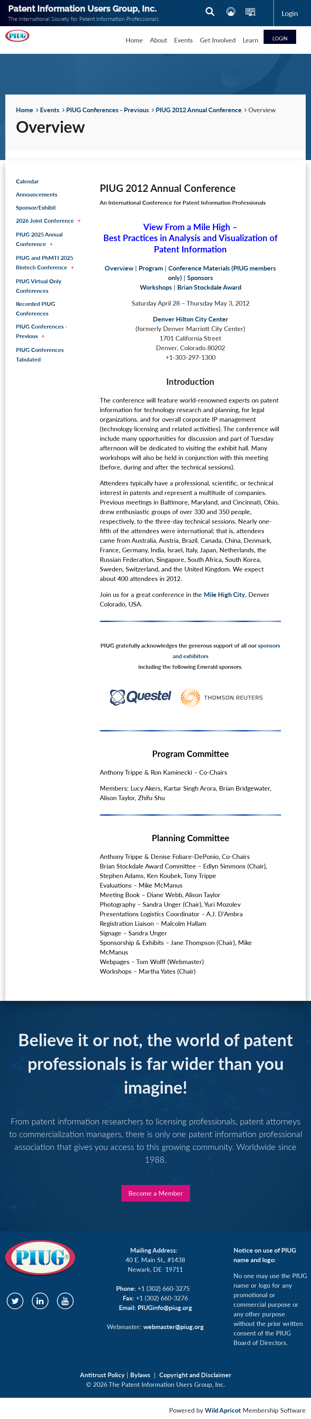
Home (24, 110)
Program (151, 268)
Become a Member (155, 1193)
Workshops (156, 287)
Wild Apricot (223, 1410)
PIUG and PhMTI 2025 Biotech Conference (44, 262)
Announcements (36, 194)
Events (49, 110)
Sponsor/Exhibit (36, 207)
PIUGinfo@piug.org (165, 1307)
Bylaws (140, 1375)
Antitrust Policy (102, 1375)
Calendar (27, 181)
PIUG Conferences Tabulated (40, 354)
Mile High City (224, 594)
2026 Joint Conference (45, 220)
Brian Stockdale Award (209, 287)
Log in (290, 13)
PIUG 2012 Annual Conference (199, 110)
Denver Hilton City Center (190, 319)
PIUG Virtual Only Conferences (38, 286)
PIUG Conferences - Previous (107, 110)
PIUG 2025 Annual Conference (39, 239)
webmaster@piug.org (173, 1326)
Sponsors (200, 277)
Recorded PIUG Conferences (35, 308)
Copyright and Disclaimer (195, 1375)
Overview (119, 268)
